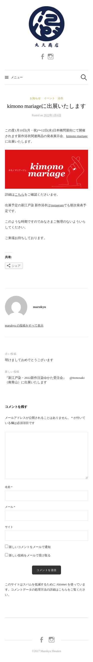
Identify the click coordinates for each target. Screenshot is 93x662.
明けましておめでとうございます (29, 360)
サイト (9, 526)
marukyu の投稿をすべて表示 (24, 325)
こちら (19, 194)
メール (10, 506)
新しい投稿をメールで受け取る (30, 555)
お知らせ (35, 98)
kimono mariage (77, 136)
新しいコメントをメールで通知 (30, 547)
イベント (49, 98)
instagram (57, 205)
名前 (8, 486)
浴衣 (60, 98)
